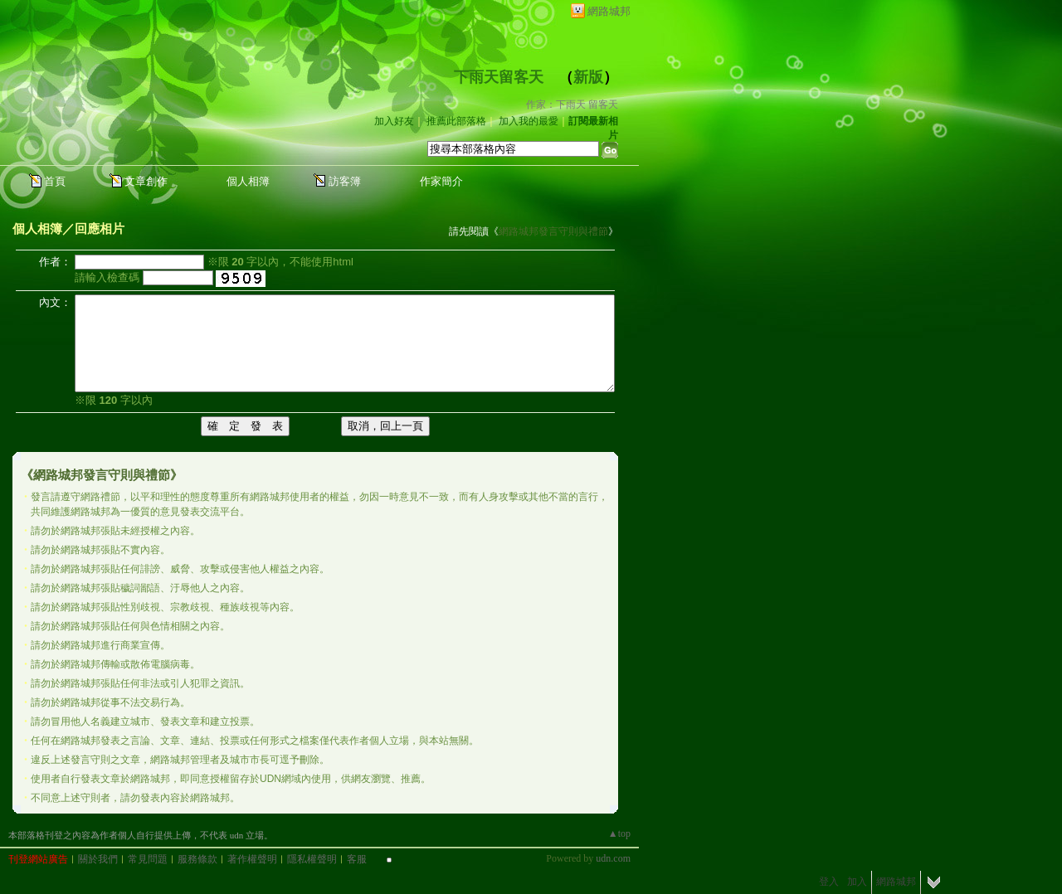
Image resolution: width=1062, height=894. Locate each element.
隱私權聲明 (312, 859)
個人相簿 (248, 181)
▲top (619, 833)
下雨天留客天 (498, 77)
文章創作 (146, 181)
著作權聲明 (252, 859)
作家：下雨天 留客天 (572, 104)
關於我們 (98, 859)
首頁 (55, 181)
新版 (588, 77)
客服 (357, 859)
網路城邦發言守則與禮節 (553, 231)
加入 (857, 881)
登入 (829, 881)
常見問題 (148, 859)
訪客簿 (345, 181)
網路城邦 (609, 11)
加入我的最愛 (528, 121)
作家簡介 (441, 181)
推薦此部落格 (456, 121)
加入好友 (394, 121)
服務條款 (197, 859)
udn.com (613, 858)
